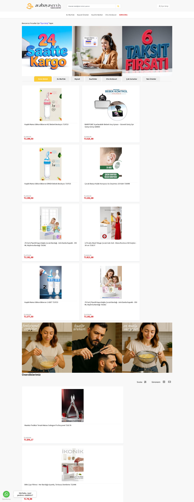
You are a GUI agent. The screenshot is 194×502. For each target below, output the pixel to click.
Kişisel (77, 79)
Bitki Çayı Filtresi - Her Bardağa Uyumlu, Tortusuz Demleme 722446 (76, 300)
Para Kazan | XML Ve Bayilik (32, 472)
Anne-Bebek (43, 79)
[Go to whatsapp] (6, 494)
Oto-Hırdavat (110, 15)
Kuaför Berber (97, 15)
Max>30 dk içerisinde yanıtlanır (148, 490)
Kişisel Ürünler (83, 15)
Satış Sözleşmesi (54, 483)
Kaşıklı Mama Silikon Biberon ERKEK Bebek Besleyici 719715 (114, 123)
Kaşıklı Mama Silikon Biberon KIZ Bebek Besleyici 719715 (37, 123)
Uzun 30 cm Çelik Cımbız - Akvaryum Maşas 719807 (77, 413)
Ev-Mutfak (61, 79)
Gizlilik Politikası (53, 476)
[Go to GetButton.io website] (6, 499)
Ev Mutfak (70, 15)
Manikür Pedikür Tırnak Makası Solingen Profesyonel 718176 (36, 300)
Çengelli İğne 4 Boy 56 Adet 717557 (153, 412)
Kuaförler (93, 79)
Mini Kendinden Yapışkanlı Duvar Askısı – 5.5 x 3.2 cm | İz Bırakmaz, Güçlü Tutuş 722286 (78, 356)
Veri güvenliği (52, 472)
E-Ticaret (155, 499)
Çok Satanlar (131, 79)
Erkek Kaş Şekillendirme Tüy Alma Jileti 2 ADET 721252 (116, 300)
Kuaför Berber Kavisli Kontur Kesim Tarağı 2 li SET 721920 (38, 356)
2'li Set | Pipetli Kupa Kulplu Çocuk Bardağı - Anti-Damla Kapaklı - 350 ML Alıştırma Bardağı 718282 (153, 179)
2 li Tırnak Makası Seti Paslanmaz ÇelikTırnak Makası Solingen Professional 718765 (151, 356)
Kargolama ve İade (29, 476)
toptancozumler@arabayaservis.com (148, 486)
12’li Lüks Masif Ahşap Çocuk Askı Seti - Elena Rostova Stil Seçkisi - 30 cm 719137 (78, 179)
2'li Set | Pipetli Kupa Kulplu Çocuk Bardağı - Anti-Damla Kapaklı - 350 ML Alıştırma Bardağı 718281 (39, 179)
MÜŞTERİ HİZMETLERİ (30, 483)
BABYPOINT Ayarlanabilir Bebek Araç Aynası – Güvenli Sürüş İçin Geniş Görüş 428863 (78, 123)
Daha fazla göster (97, 444)
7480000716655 (145, 299)
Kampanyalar (27, 479)
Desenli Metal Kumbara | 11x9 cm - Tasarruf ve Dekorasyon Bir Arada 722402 (114, 413)
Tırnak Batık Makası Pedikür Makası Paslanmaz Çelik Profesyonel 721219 (39, 413)
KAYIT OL (168, 474)
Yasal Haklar (52, 479)
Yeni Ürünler (151, 79)
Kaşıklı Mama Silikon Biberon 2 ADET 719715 (115, 179)
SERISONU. (123, 15)
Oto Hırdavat (111, 79)
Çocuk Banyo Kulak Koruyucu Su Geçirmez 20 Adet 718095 (151, 123)
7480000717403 (107, 355)
